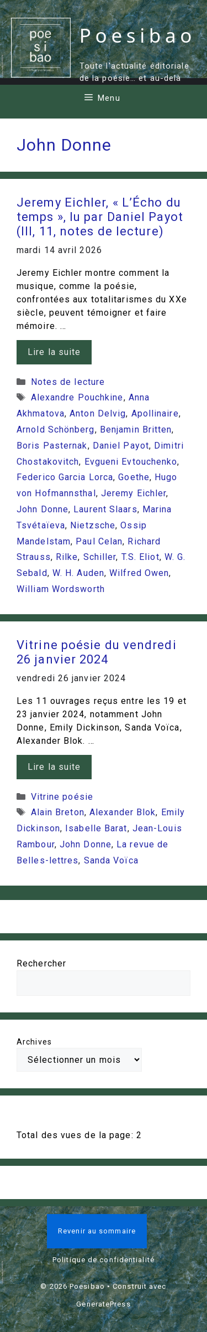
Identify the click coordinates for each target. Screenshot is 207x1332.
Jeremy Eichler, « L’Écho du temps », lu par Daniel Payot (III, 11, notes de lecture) (100, 217)
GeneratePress (103, 1304)
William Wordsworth (61, 589)
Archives (34, 1041)
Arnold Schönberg (56, 429)
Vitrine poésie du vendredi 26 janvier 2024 (97, 652)
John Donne (42, 509)
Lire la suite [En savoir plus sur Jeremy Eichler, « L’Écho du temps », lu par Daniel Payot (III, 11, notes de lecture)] (54, 352)
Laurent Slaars (105, 509)
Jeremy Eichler (133, 493)
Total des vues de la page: (76, 1135)
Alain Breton (57, 812)
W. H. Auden (78, 573)
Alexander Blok (122, 812)
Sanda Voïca (111, 860)
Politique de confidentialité (103, 1260)
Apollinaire (155, 413)
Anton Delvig (98, 413)
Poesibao (137, 35)
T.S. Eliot (140, 557)
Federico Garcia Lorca (65, 477)
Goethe (134, 477)
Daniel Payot (121, 445)
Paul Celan (99, 541)
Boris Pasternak (52, 445)
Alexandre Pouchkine (77, 397)
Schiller (99, 557)
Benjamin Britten (136, 429)
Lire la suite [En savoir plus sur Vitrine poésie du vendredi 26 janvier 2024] (54, 767)
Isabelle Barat (96, 828)
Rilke (67, 557)
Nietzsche (92, 525)
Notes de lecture (68, 382)
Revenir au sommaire (97, 1231)
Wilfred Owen (139, 573)
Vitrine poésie (62, 796)
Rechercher (41, 963)
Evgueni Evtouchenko (131, 461)
